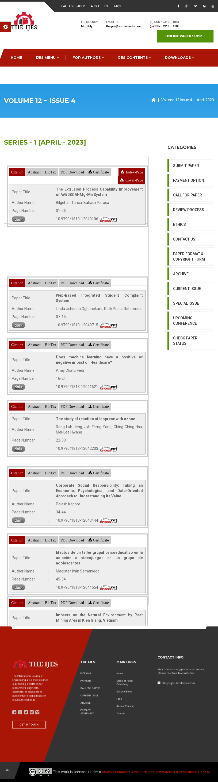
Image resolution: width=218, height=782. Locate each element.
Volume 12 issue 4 (176, 100)
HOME (16, 57)
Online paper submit (185, 36)
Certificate (99, 208)
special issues (27, 75)
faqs (117, 6)
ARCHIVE (181, 326)
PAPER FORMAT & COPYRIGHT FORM (189, 308)
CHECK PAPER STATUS (185, 393)
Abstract (34, 208)
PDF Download (72, 208)
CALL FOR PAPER (187, 247)
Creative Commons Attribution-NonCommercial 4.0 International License (156, 772)
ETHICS (179, 276)
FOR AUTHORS (88, 57)
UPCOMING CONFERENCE (185, 373)
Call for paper (73, 6)
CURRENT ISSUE (187, 341)
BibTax (50, 208)
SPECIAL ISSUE (186, 355)
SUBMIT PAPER (186, 218)
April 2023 (205, 100)
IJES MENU (47, 57)
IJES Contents (134, 57)
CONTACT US (70, 75)
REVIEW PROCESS (188, 262)
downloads (179, 57)
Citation (17, 208)
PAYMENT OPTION (188, 232)
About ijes (99, 6)
